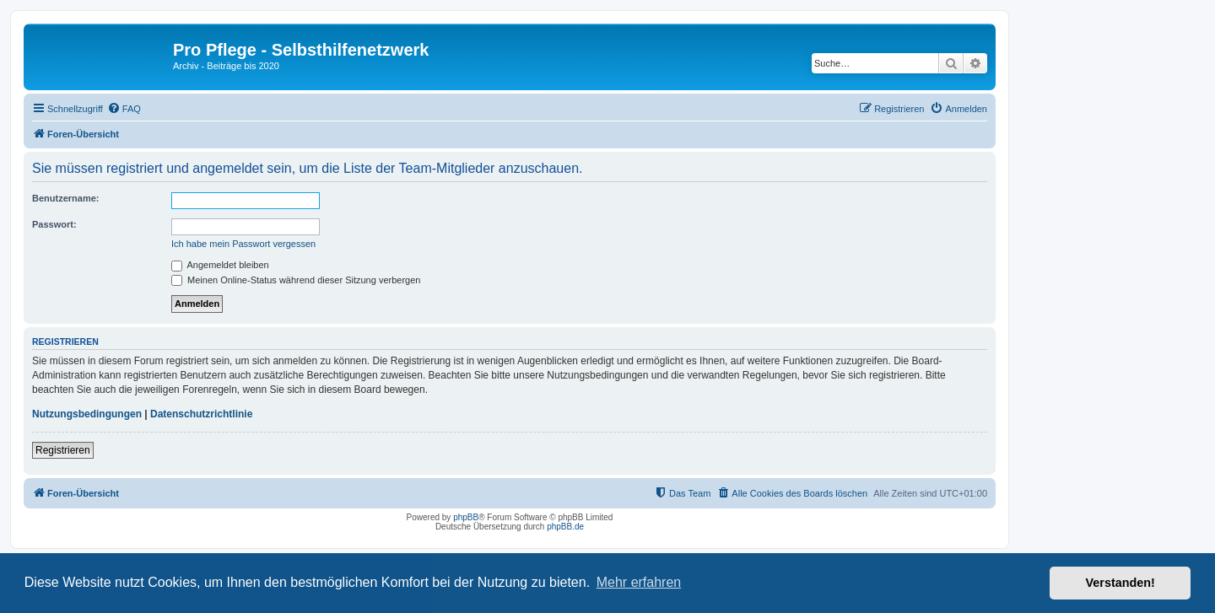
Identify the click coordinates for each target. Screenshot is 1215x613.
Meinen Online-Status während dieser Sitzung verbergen (295, 280)
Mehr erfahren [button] (639, 582)
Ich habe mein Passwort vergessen (243, 244)
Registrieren (62, 450)
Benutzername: (65, 198)
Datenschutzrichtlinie (201, 414)
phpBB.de (565, 526)
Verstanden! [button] (1120, 582)
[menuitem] (124, 109)
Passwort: (54, 224)
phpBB (465, 517)
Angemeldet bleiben (220, 265)
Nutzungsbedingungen (87, 414)
